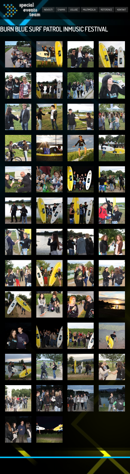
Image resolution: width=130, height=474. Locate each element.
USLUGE (74, 9)
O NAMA (61, 9)
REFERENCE (106, 9)
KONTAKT (121, 9)
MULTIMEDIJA (89, 9)
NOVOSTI (48, 9)
